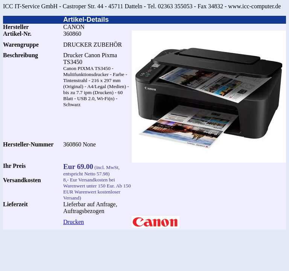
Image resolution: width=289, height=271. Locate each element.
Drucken (73, 222)
